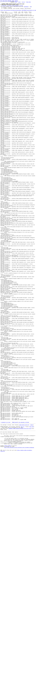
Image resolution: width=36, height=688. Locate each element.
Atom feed (30, 2)
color (21, 2)
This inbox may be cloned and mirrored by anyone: (11, 519)
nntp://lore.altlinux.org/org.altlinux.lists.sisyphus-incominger (19, 536)
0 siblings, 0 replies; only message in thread (12, 6)
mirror (25, 2)
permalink (26, 7)
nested (16, 506)
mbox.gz (22, 511)
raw (30, 7)
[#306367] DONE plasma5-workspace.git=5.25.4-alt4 (20, 513)
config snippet (7, 533)
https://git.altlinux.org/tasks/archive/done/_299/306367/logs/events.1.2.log (18, 12)
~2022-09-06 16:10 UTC (24, 509)
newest (31, 509)
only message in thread (23, 506)
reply (9, 506)
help (18, 2)
